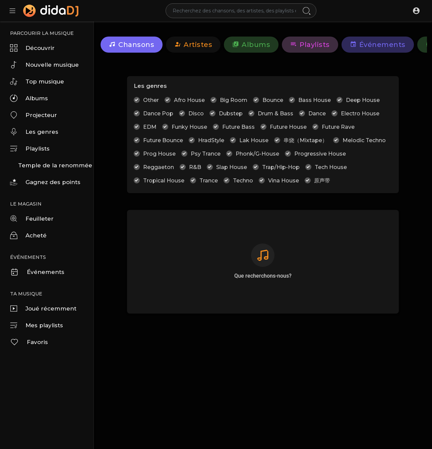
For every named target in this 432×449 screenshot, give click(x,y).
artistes (193, 45)
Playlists (30, 148)
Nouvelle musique (44, 64)
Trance (208, 180)
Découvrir (32, 48)
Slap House (231, 167)
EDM (150, 127)
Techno (243, 180)
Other (151, 100)
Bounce (272, 100)
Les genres (34, 131)
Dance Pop (158, 113)
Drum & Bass (275, 113)
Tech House (331, 167)
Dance (317, 113)
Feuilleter (32, 218)
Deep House (363, 100)
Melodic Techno (364, 140)
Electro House (360, 113)
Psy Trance (206, 154)
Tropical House (163, 180)
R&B (195, 167)
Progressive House (320, 154)
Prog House (159, 154)
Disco (196, 113)
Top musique (37, 81)
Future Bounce (163, 140)
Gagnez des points (45, 182)
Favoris (29, 342)
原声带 (322, 180)
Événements (37, 272)
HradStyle (211, 140)
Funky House (189, 127)
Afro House (189, 100)
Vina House (283, 180)
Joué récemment (43, 308)
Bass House (314, 100)
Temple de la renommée (55, 165)
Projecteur (33, 115)
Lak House (253, 140)
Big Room (233, 100)
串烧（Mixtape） (305, 140)
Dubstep (231, 113)
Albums (29, 98)
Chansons (131, 45)
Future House (288, 127)
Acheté (28, 235)
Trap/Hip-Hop (281, 167)
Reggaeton (158, 167)
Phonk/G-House (257, 154)
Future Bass (238, 127)
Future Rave (338, 127)
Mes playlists (36, 325)
